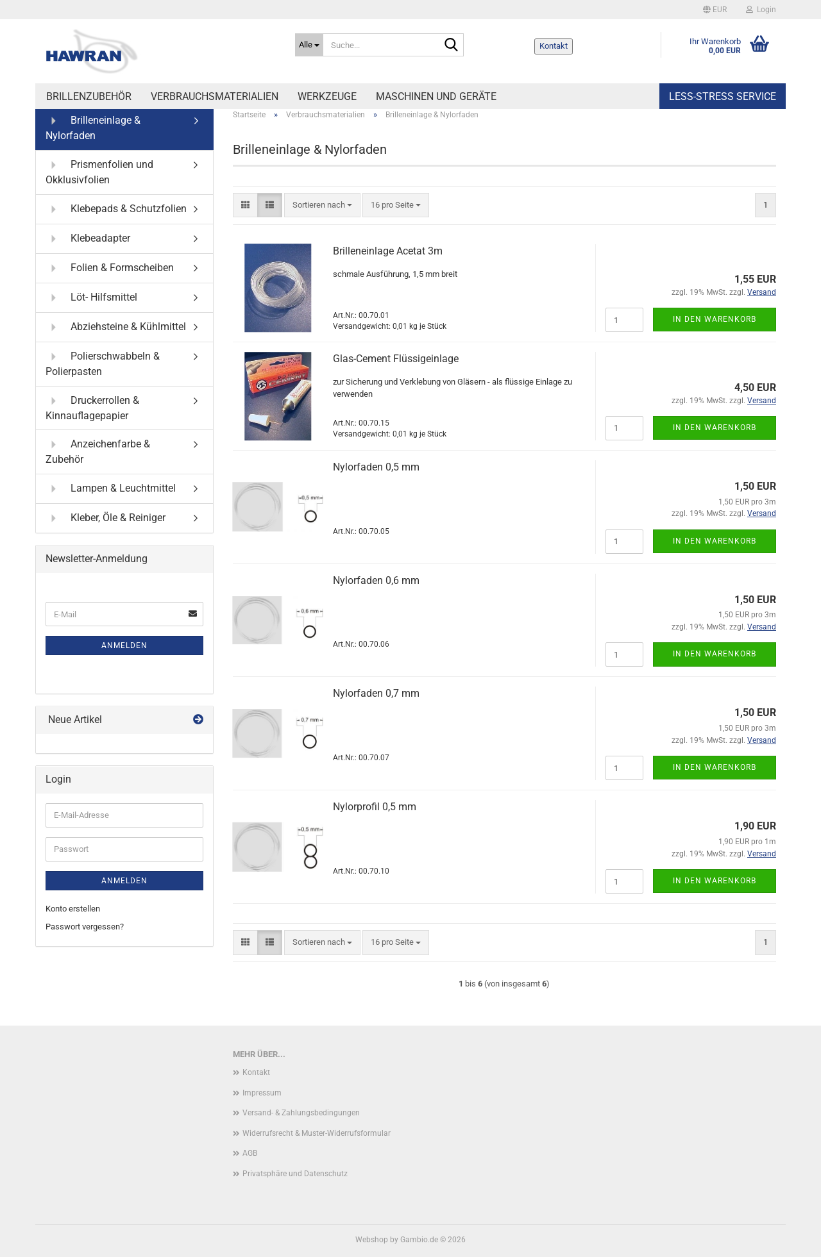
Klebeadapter (88, 239)
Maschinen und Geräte (436, 96)
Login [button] (761, 9)
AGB (249, 1153)
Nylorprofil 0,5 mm (374, 807)
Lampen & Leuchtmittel (111, 489)
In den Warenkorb (714, 319)
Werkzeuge (327, 96)
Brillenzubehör (88, 96)
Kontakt (553, 46)
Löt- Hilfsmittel (91, 298)
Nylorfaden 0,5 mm (376, 467)
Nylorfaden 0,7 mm (376, 693)
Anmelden (124, 645)
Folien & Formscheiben (110, 268)
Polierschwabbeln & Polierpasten (103, 363)
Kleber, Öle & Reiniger (105, 518)
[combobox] (322, 205)
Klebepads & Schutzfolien (116, 209)
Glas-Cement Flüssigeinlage (396, 359)
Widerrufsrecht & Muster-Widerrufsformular (316, 1133)
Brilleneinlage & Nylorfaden (93, 127)
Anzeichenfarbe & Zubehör (98, 451)
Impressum (262, 1092)
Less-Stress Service (722, 96)
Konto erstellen (73, 908)
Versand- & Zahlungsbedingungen (301, 1112)
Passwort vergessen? (85, 926)
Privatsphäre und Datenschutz (295, 1173)
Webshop (371, 1239)
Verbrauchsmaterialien (214, 96)
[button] (714, 9)
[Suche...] (309, 44)
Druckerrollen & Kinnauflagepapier (92, 407)
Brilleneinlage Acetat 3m (388, 251)
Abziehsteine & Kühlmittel (116, 327)
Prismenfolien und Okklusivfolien (99, 171)
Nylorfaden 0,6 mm (376, 580)
